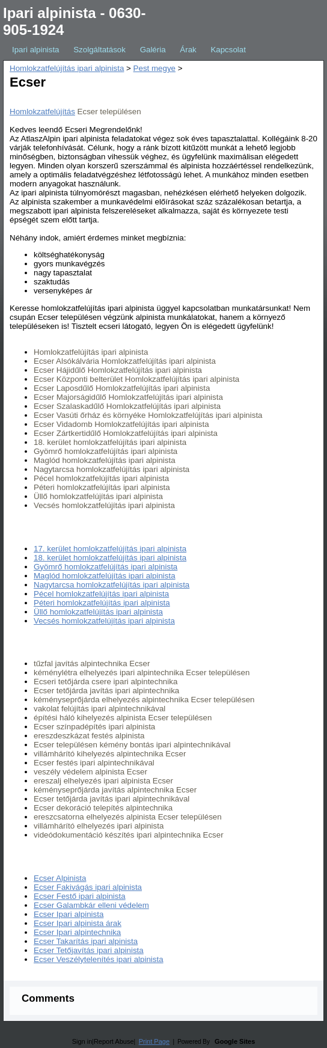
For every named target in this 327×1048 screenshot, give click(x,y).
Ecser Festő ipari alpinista (80, 896)
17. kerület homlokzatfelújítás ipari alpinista (110, 548)
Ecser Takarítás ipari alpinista (86, 941)
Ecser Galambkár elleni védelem (91, 905)
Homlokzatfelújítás (42, 111)
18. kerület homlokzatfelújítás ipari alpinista (110, 557)
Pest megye (154, 68)
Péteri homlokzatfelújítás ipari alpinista (102, 602)
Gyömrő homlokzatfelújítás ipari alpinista (105, 566)
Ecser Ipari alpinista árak (77, 923)
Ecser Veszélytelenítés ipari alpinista (99, 959)
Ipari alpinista (36, 49)
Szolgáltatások (99, 49)
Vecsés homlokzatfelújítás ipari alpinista (104, 620)
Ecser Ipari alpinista (68, 914)
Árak (188, 49)
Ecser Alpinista (60, 878)
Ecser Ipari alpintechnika (77, 932)
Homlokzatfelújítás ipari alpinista (67, 68)
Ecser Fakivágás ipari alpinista (88, 887)
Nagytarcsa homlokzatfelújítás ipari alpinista (111, 584)
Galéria (153, 49)
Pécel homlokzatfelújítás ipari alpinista (101, 593)
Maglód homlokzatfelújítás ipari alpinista (105, 575)
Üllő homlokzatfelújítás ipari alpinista (98, 611)
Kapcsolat (228, 49)
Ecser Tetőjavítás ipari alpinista (89, 950)
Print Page (154, 1041)
